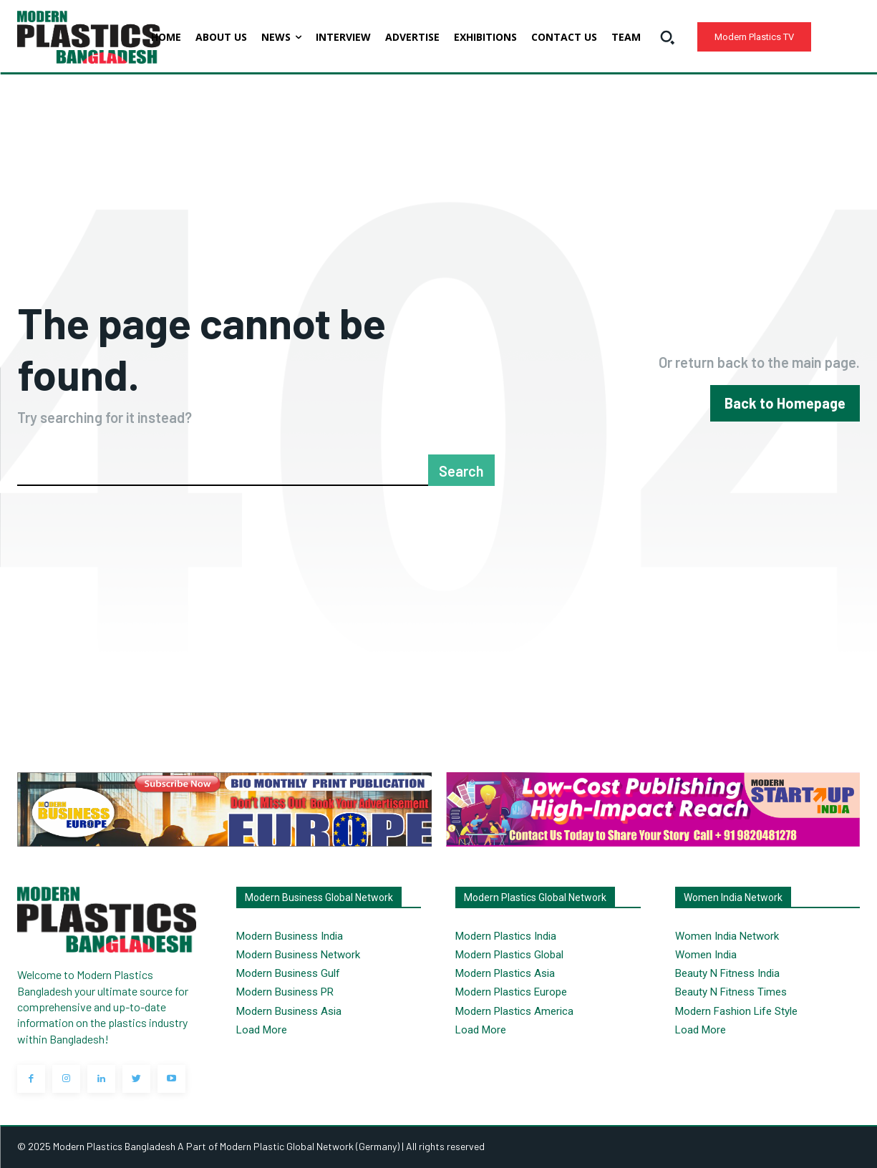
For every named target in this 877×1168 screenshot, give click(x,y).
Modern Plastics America (514, 1011)
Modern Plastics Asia (505, 973)
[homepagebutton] (785, 403)
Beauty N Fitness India (727, 973)
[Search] (461, 470)
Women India (706, 954)
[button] (667, 37)
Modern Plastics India (505, 936)
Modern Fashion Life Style (736, 1011)
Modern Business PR (285, 992)
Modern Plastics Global (509, 954)
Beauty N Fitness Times (731, 992)
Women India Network (727, 936)
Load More (261, 1029)
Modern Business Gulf (288, 973)
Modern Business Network (298, 954)
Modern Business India (289, 936)
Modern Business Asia (288, 1011)
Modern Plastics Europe (511, 992)
